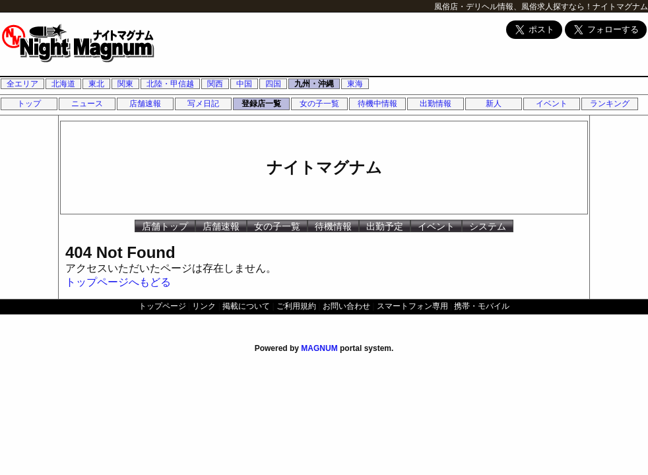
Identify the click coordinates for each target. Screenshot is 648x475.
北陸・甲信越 (170, 83)
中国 (244, 83)
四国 (273, 83)
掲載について (246, 306)
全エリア (22, 83)
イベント (551, 103)
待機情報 (333, 226)
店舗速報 (145, 103)
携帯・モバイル (481, 306)
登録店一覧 (261, 103)
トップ (29, 103)
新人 (494, 103)
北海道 (63, 83)
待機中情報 (377, 103)
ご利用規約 (296, 306)
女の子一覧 (319, 103)
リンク (204, 306)
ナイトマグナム (620, 6)
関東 (125, 83)
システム (487, 226)
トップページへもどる (118, 282)
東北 (96, 83)
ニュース (87, 103)
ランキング (610, 103)
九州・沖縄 (314, 83)
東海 (355, 83)
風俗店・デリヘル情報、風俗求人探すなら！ (513, 6)
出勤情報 (435, 103)
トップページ (162, 306)
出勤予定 (384, 226)
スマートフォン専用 (412, 306)
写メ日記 (203, 103)
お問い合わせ (346, 306)
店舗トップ (165, 226)
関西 (215, 83)
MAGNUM (319, 348)
